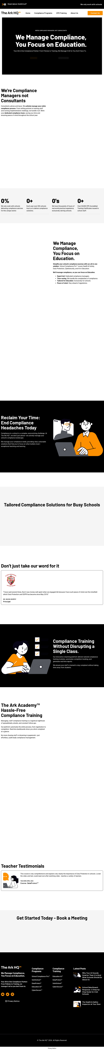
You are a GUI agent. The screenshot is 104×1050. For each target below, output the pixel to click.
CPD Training (61, 13)
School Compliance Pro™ (41, 976)
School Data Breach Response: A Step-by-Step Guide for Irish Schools (91, 990)
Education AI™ (37, 987)
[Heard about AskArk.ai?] (4, 4)
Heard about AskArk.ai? (17, 4)
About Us (74, 13)
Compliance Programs (43, 13)
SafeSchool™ (36, 980)
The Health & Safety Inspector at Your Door (91, 1003)
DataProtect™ (36, 983)
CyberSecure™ (37, 990)
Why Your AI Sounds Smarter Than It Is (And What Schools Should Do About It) (92, 976)
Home (28, 13)
